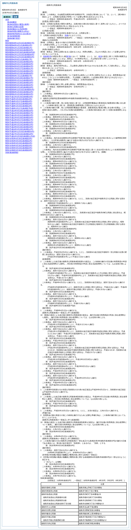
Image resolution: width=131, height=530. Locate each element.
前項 (100, 56)
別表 (66, 35)
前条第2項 (47, 56)
